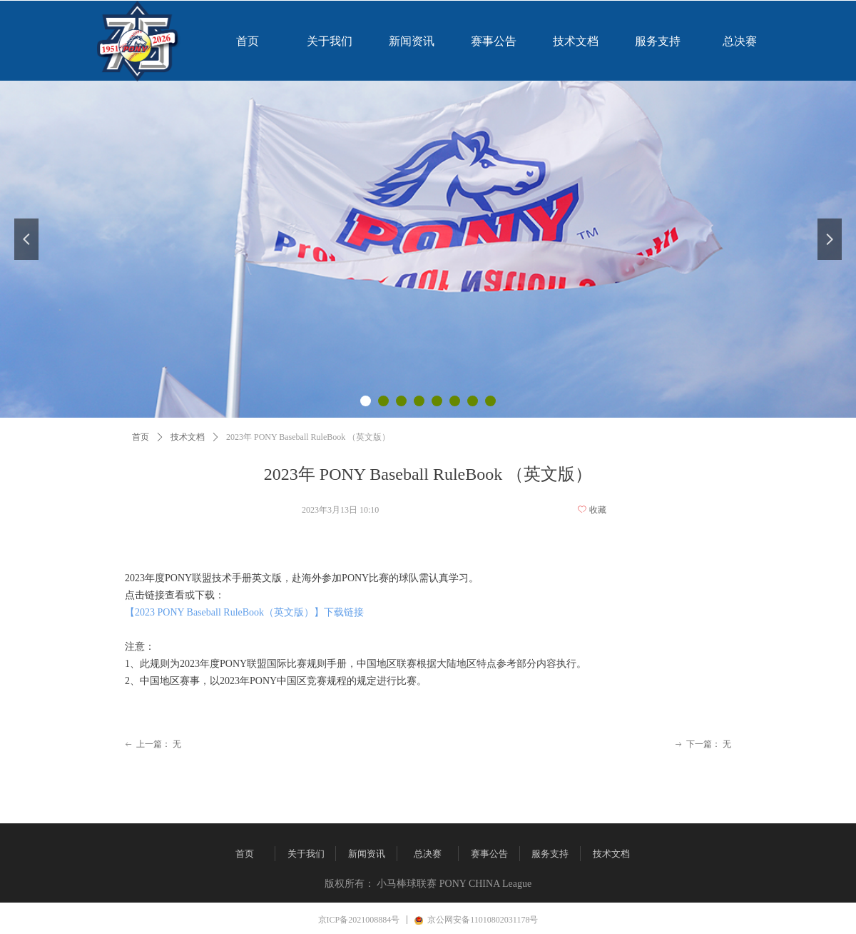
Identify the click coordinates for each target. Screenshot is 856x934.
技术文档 (187, 437)
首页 (140, 437)
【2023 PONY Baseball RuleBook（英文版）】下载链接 (244, 612)
